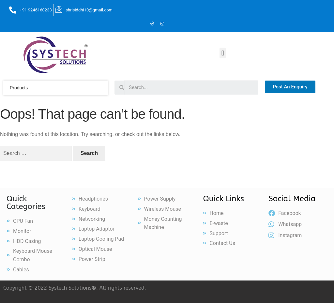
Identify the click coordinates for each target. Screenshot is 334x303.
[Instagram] (162, 24)
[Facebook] (123, 24)
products (19, 87)
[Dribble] (152, 24)
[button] (223, 53)
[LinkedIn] (142, 24)
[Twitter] (133, 24)
